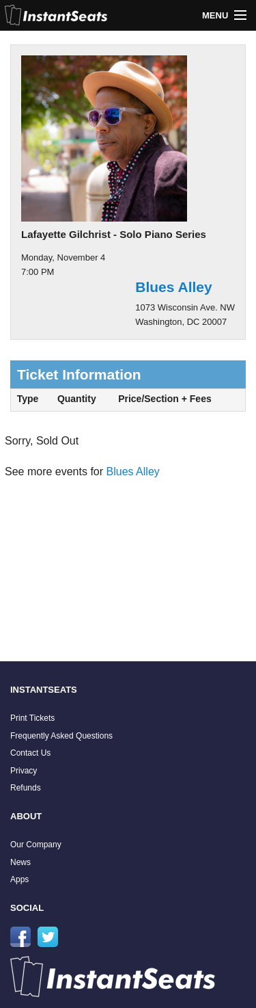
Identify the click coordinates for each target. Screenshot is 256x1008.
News (20, 862)
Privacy (23, 770)
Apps (19, 879)
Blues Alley (173, 287)
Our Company (35, 844)
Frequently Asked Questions (61, 736)
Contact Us (30, 753)
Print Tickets (32, 718)
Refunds (25, 788)
